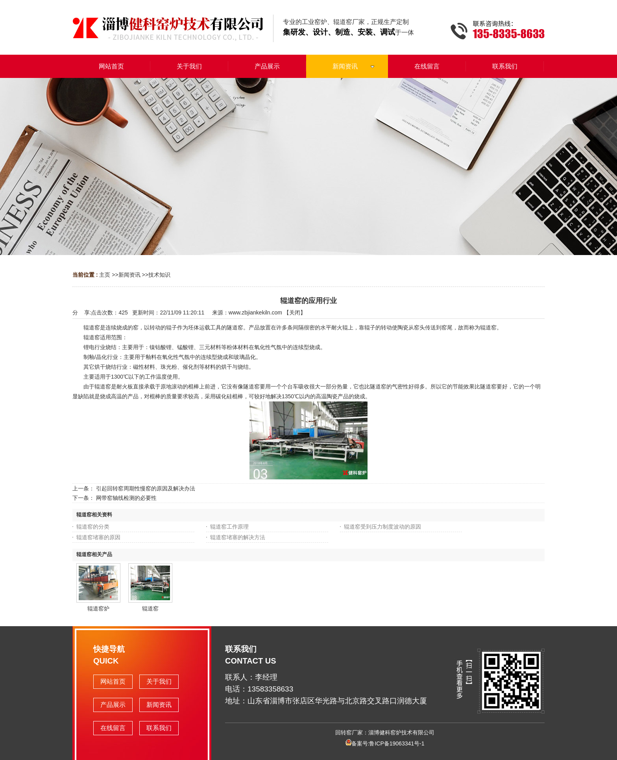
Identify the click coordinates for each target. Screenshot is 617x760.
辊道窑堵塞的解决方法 (237, 537)
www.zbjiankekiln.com (255, 312)
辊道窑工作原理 (229, 526)
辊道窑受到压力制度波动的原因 (382, 526)
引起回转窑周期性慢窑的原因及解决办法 (145, 488)
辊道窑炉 (98, 608)
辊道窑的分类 (92, 526)
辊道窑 (150, 608)
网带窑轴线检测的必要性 (126, 498)
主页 (104, 275)
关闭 (294, 312)
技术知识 (159, 275)
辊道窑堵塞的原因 (98, 537)
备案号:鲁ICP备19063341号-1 (385, 743)
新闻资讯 (129, 275)
